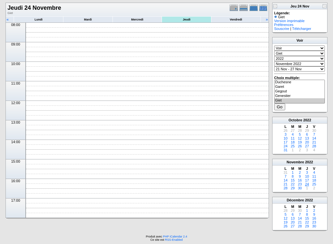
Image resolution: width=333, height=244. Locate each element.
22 (293, 184)
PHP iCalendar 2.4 (175, 236)
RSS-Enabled (174, 239)
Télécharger (301, 29)
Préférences (283, 25)
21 (314, 142)
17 (285, 142)
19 (300, 142)
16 (300, 180)
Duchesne (299, 82)
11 (293, 138)
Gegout (299, 91)
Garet (299, 87)
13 (307, 138)
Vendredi (236, 19)
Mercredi (137, 19)
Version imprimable (289, 21)
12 (300, 138)
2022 (307, 120)
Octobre (295, 120)
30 (300, 188)
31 (285, 150)
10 (285, 138)
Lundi (38, 19)
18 (293, 142)
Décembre (295, 200)
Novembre (295, 162)
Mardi (88, 19)
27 (307, 146)
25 (293, 146)
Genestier (299, 96)
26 (300, 146)
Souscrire (281, 29)
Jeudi (187, 19)
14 (314, 138)
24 (285, 146)
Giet (299, 100)
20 (307, 142)
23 (300, 184)
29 (293, 188)
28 (314, 146)
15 (293, 180)
